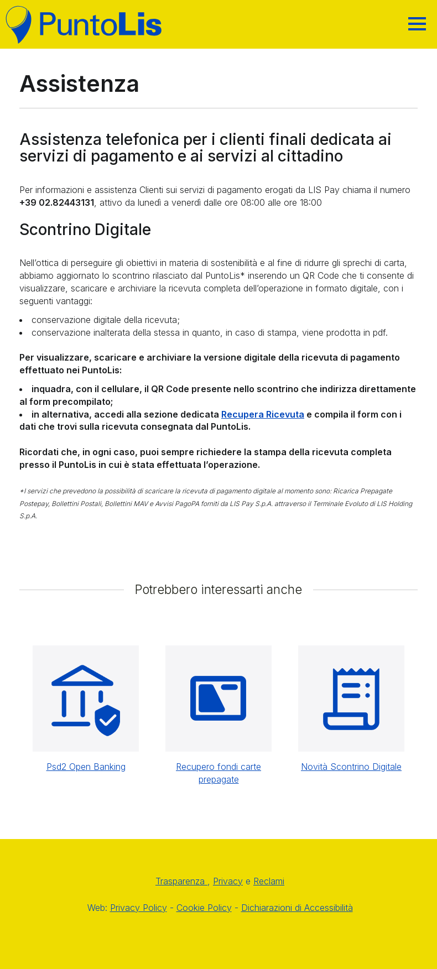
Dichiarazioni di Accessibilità (297, 907)
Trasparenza (181, 881)
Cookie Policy (204, 907)
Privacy (228, 881)
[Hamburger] (417, 24)
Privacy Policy (138, 907)
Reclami (268, 881)
